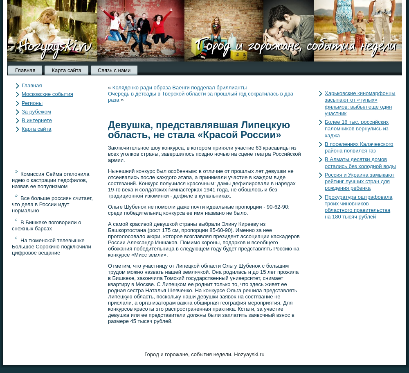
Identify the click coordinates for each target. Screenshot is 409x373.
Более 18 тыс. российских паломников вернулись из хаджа (357, 129)
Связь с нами (114, 70)
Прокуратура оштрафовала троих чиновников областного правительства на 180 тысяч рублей (359, 207)
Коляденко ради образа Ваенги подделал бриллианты (179, 87)
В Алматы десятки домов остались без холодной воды (360, 162)
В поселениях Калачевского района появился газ (359, 147)
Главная (25, 70)
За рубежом (36, 112)
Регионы (32, 103)
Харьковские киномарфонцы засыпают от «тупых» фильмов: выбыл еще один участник (360, 103)
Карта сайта (66, 70)
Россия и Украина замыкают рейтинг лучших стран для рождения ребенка (359, 181)
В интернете (37, 120)
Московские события (47, 94)
